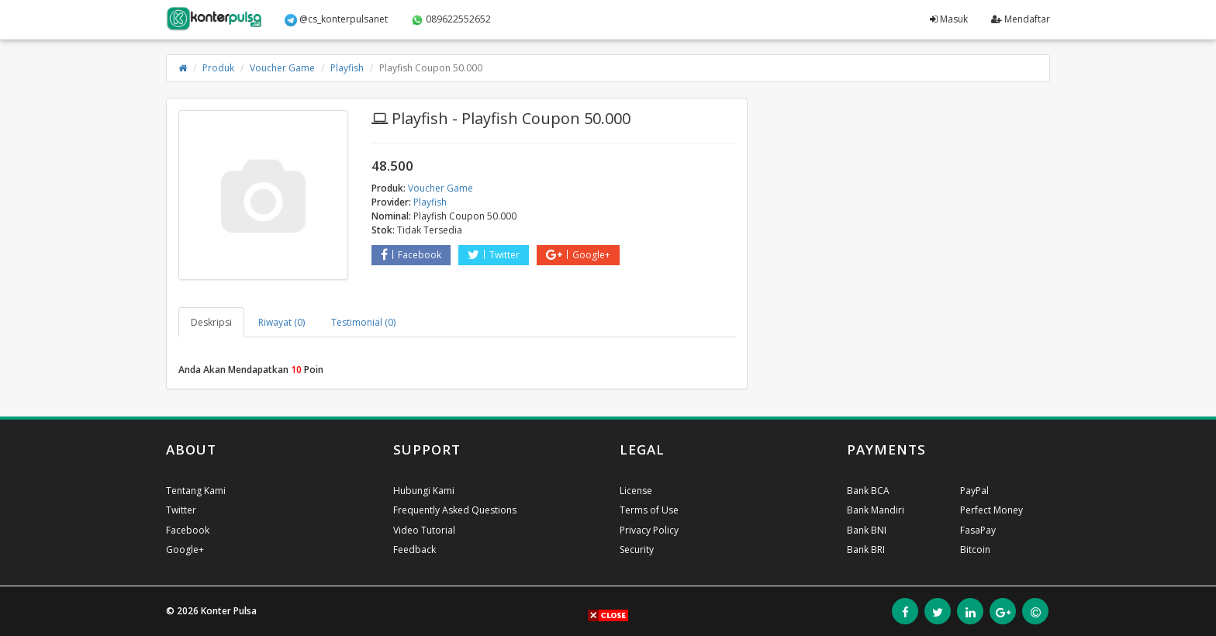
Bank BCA (868, 490)
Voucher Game (282, 67)
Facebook (411, 254)
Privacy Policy (649, 530)
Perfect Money (991, 510)
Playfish (347, 67)
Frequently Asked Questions (454, 510)
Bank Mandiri (875, 510)
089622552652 (451, 19)
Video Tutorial (424, 530)
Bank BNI (866, 530)
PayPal (974, 490)
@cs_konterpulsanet (336, 19)
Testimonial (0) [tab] (363, 322)
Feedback (414, 549)
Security (637, 549)
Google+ (578, 254)
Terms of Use (649, 510)
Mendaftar (1020, 19)
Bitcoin (975, 549)
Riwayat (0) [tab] (281, 322)
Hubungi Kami (423, 490)
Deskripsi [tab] (211, 322)
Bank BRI (866, 549)
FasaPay (978, 530)
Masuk (949, 19)
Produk (218, 67)
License (636, 490)
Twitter (494, 254)
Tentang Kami (196, 490)
